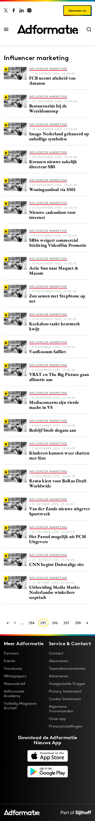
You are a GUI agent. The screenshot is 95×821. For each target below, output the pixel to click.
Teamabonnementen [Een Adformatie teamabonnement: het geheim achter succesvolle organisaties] (67, 668)
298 (78, 623)
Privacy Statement (65, 691)
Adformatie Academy (14, 693)
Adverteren (58, 676)
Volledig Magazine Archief (20, 705)
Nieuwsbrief (14, 683)
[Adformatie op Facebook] (14, 10)
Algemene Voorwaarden (61, 708)
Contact (56, 653)
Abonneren (58, 660)
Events (9, 660)
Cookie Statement (65, 698)
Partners (11, 653)
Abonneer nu (77, 10)
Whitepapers (15, 676)
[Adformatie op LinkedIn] (22, 10)
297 (66, 623)
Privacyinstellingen (65, 726)
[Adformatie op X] (6, 10)
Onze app (57, 718)
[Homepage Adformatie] (47, 29)
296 (55, 623)
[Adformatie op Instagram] (29, 10)
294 (31, 623)
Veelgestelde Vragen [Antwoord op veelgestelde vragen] (67, 683)
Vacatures (13, 668)
